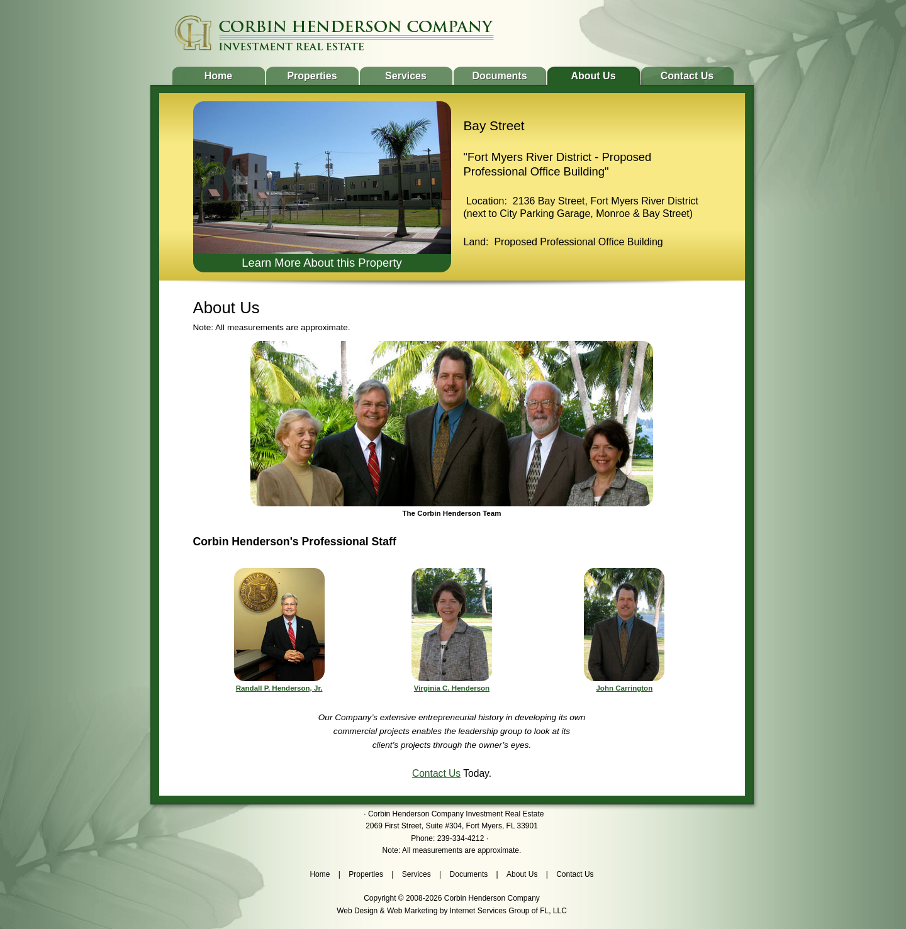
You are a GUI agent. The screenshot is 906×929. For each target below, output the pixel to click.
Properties (312, 75)
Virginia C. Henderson (451, 688)
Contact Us (687, 75)
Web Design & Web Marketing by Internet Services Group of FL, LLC (452, 910)
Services (406, 75)
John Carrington (624, 688)
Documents (499, 75)
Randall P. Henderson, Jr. (279, 688)
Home (218, 75)
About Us (593, 75)
